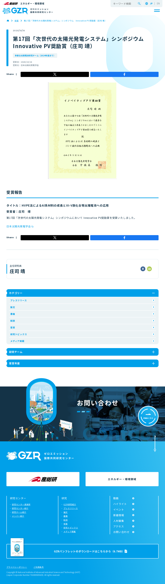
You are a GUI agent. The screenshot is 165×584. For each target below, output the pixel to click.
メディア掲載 (17, 341)
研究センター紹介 (20, 508)
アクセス (118, 526)
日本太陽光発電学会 (18, 226)
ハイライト (120, 504)
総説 (12, 320)
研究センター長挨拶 (21, 504)
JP (151, 3)
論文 (12, 307)
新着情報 (118, 515)
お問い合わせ (121, 532)
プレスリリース (18, 300)
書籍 (12, 313)
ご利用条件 (39, 567)
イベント (118, 509)
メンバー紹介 (18, 516)
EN (158, 3)
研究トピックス (18, 334)
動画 (116, 498)
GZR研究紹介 (69, 504)
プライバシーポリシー (16, 567)
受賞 (12, 327)
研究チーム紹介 (19, 512)
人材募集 (118, 521)
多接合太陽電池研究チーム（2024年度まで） (35, 55)
